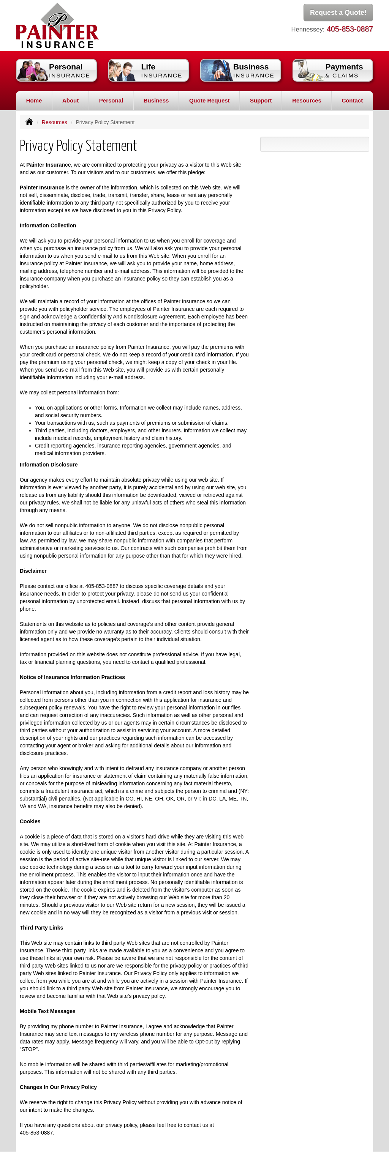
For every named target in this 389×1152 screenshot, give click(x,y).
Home (34, 100)
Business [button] (156, 100)
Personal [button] (111, 100)
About (70, 100)
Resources (54, 122)
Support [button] (261, 100)
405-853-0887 (350, 29)
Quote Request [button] (209, 100)
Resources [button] (306, 100)
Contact (352, 100)
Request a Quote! (338, 12)
